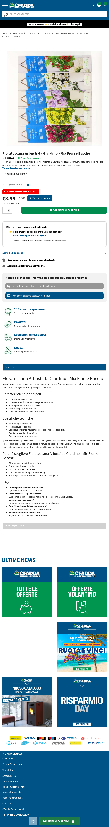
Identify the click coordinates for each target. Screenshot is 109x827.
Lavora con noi (10, 781)
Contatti (6, 803)
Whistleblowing (10, 770)
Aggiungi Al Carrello (59, 821)
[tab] (54, 253)
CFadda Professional (13, 809)
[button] (93, 5)
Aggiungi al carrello (64, 210)
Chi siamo (7, 758)
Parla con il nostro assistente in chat (28, 296)
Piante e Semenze (14, 36)
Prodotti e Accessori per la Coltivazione (66, 33)
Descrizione (11, 367)
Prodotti (18, 33)
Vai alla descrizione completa (16, 168)
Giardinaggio (34, 33)
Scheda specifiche (14, 525)
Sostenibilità (9, 775)
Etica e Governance (12, 764)
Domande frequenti (12, 797)
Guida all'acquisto (11, 792)
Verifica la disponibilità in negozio (29, 235)
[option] (54, 98)
